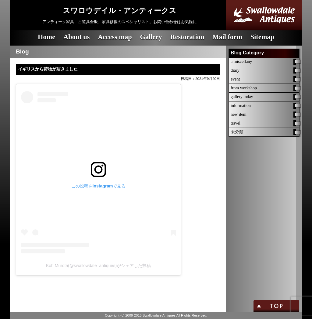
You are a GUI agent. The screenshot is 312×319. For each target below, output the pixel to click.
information (241, 105)
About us (76, 37)
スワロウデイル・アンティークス (119, 11)
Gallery (151, 37)
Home (46, 37)
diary (235, 70)
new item (238, 114)
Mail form (227, 37)
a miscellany (241, 61)
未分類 (237, 132)
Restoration (187, 37)
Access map (115, 37)
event (235, 79)
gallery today (242, 96)
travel (235, 123)
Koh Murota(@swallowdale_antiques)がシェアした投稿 (98, 265)
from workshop (244, 88)
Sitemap (262, 37)
